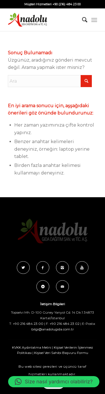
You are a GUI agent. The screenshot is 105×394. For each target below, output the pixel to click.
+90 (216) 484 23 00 (66, 4)
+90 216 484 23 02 (65, 323)
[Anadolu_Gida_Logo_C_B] (43, 20)
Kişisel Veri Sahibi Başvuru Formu (61, 353)
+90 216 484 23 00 (28, 323)
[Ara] (81, 20)
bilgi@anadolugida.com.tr (52, 329)
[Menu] (94, 20)
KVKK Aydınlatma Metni (31, 347)
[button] (53, 381)
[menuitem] (81, 20)
